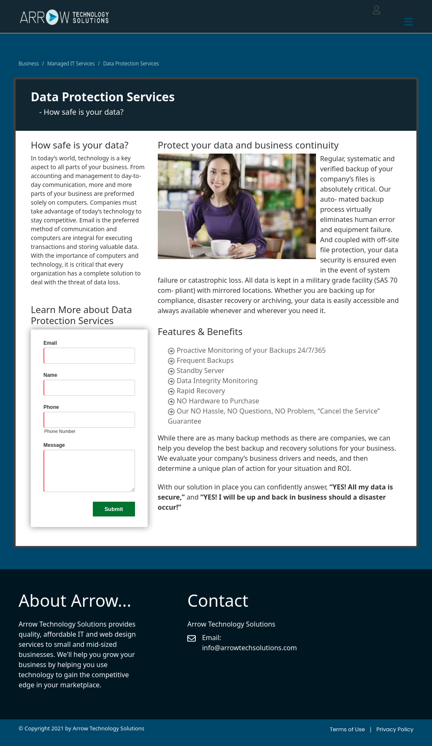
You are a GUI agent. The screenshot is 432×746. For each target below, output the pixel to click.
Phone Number (60, 431)
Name (50, 375)
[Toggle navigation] (408, 22)
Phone (51, 407)
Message (54, 445)
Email (50, 343)
